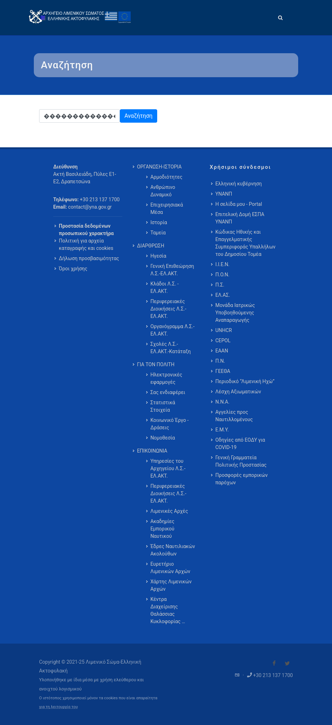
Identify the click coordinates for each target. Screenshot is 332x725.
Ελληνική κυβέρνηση (238, 183)
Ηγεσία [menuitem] (158, 256)
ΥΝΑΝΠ (223, 194)
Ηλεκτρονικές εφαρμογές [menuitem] (166, 378)
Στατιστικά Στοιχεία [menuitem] (162, 406)
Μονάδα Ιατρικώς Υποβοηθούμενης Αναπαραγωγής (235, 312)
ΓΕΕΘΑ (222, 371)
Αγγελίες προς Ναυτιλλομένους (234, 415)
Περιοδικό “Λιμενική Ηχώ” (245, 381)
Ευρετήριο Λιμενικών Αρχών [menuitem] (170, 567)
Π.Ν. (220, 361)
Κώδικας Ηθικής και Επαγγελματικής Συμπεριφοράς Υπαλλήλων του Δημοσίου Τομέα (245, 243)
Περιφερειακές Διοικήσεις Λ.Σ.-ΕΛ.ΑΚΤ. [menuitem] (168, 309)
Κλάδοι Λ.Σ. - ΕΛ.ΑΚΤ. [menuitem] (164, 287)
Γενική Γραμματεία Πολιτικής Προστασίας (240, 461)
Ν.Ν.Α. (222, 402)
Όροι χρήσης (73, 268)
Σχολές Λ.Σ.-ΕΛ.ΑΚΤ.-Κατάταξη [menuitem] (170, 347)
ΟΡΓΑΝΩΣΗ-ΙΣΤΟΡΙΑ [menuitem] (159, 167)
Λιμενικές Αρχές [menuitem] (169, 511)
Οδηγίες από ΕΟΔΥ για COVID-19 (240, 443)
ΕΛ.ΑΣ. (222, 295)
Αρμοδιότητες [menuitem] (166, 177)
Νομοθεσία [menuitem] (162, 438)
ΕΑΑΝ (221, 351)
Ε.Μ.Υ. (222, 429)
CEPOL (222, 340)
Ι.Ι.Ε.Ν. (222, 264)
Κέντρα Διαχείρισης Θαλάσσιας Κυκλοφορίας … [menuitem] (167, 610)
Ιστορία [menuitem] (158, 222)
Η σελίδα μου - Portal (238, 204)
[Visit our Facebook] (274, 663)
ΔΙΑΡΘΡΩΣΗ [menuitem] (150, 245)
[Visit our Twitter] (287, 663)
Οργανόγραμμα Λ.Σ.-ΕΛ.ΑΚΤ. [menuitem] (172, 330)
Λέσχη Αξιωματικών (238, 391)
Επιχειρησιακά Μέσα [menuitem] (166, 208)
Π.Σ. (219, 285)
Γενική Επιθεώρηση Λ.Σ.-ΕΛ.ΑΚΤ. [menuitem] (172, 269)
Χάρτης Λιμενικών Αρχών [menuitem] (171, 585)
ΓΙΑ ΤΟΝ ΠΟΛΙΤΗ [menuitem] (155, 364)
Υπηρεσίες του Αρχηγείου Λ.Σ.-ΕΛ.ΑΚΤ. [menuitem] (167, 468)
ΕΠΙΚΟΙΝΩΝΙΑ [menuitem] (152, 451)
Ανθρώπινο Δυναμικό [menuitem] (162, 190)
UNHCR (223, 330)
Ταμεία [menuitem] (158, 232)
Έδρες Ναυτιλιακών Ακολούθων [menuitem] (172, 550)
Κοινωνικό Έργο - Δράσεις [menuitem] (169, 423)
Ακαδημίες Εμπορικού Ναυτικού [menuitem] (162, 528)
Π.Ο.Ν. (222, 274)
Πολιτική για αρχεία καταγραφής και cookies (86, 244)
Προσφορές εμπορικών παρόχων (241, 478)
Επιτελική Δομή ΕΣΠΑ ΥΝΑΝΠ (239, 218)
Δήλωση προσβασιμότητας (89, 258)
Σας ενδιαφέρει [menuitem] (167, 392)
